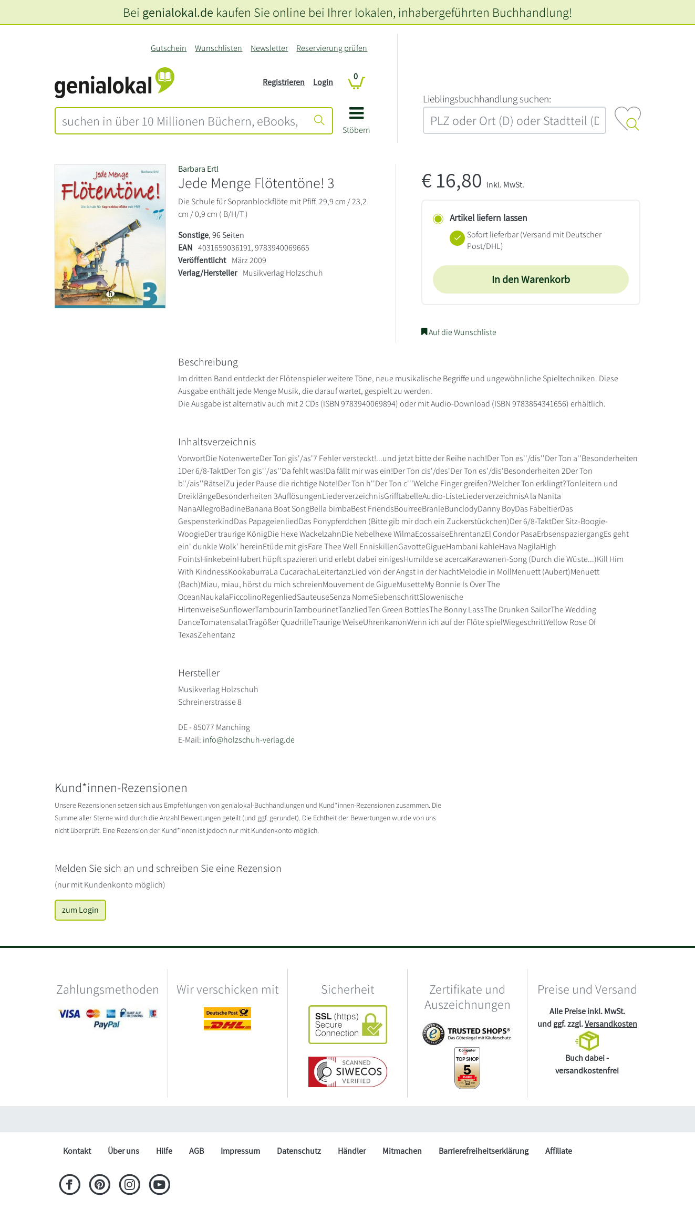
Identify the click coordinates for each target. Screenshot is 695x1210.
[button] (356, 124)
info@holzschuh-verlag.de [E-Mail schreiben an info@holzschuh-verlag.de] (249, 739)
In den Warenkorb (531, 279)
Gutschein (168, 48)
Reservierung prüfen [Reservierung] (331, 48)
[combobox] (182, 120)
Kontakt (77, 1150)
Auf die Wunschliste (458, 332)
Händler (352, 1150)
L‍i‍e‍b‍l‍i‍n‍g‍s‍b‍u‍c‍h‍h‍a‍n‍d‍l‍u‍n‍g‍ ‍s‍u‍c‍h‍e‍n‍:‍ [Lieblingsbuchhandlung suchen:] (487, 99)
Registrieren (284, 82)
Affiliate (558, 1150)
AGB (196, 1150)
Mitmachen (402, 1150)
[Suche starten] (319, 120)
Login (323, 82)
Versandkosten (611, 1023)
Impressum (240, 1150)
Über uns (123, 1150)
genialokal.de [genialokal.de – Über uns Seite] (177, 12)
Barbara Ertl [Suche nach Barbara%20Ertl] (198, 168)
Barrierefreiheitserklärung (483, 1150)
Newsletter (269, 48)
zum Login (80, 909)
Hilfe (164, 1150)
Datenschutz (299, 1150)
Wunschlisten (218, 48)
